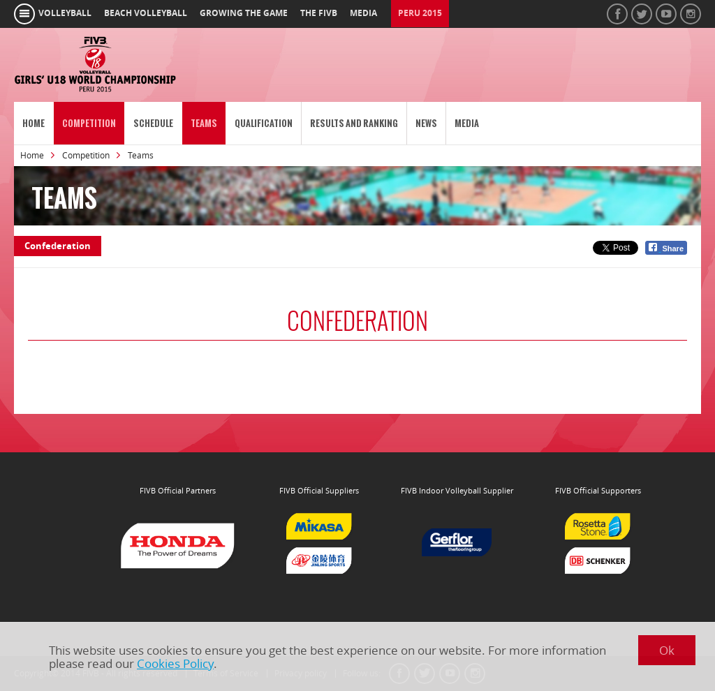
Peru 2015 (420, 13)
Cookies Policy (175, 663)
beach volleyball (145, 13)
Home (33, 123)
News (426, 123)
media (363, 13)
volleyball (64, 13)
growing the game (244, 13)
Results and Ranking (354, 123)
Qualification (264, 123)
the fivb (318, 13)
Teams (204, 123)
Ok (667, 650)
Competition (89, 123)
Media (467, 123)
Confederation (57, 245)
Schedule (153, 123)
